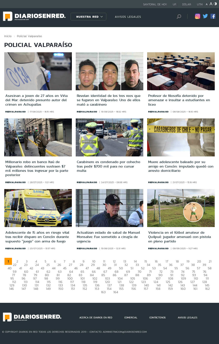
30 (104, 264)
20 (199, 261)
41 (20, 268)
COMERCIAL (130, 317)
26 (59, 264)
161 (195, 288)
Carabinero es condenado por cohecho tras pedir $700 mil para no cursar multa (108, 166)
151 (73, 288)
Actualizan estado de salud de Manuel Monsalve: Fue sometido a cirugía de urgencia (108, 237)
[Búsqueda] (177, 16)
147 (24, 288)
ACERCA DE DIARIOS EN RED (95, 317)
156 (133, 288)
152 (85, 288)
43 (42, 268)
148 (36, 288)
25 (48, 264)
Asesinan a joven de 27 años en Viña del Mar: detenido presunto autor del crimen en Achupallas (36, 100)
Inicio (8, 36)
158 (158, 288)
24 (37, 264)
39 (204, 264)
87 (126, 275)
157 (146, 288)
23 (26, 264)
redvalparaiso (15, 111)
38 (193, 264)
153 (97, 288)
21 (210, 261)
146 (11, 288)
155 (121, 288)
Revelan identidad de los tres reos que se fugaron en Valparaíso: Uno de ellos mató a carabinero (109, 100)
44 (53, 268)
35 (159, 264)
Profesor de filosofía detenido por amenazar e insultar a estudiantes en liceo (179, 100)
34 (148, 264)
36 (171, 264)
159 (170, 288)
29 (93, 264)
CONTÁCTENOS (157, 317)
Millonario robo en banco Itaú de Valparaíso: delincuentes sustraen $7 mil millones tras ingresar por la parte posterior (36, 168)
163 (103, 292)
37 (181, 264)
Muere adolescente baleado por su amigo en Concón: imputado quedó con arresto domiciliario (180, 166)
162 (207, 288)
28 (81, 264)
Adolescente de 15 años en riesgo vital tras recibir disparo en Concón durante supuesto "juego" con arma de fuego (37, 237)
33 (137, 264)
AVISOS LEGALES (128, 17)
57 (198, 268)
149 (48, 288)
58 (210, 268)
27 (70, 264)
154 (109, 288)
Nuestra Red (87, 16)
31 (115, 264)
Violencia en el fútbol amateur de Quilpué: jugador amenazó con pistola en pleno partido (179, 237)
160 (183, 288)
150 (60, 288)
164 (115, 292)
